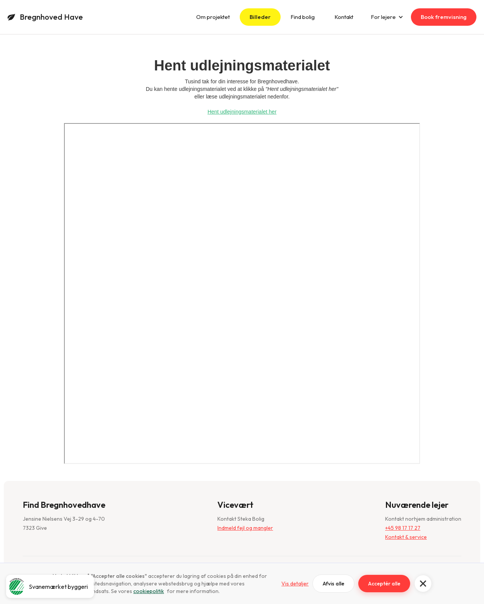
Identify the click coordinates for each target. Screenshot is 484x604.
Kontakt (343, 16)
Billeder (260, 16)
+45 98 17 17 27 (402, 527)
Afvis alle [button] (333, 583)
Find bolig (302, 16)
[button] (423, 583)
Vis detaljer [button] (295, 583)
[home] (45, 17)
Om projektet (213, 16)
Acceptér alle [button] (384, 583)
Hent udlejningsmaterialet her (242, 112)
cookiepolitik (148, 591)
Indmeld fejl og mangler (245, 527)
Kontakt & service (406, 537)
